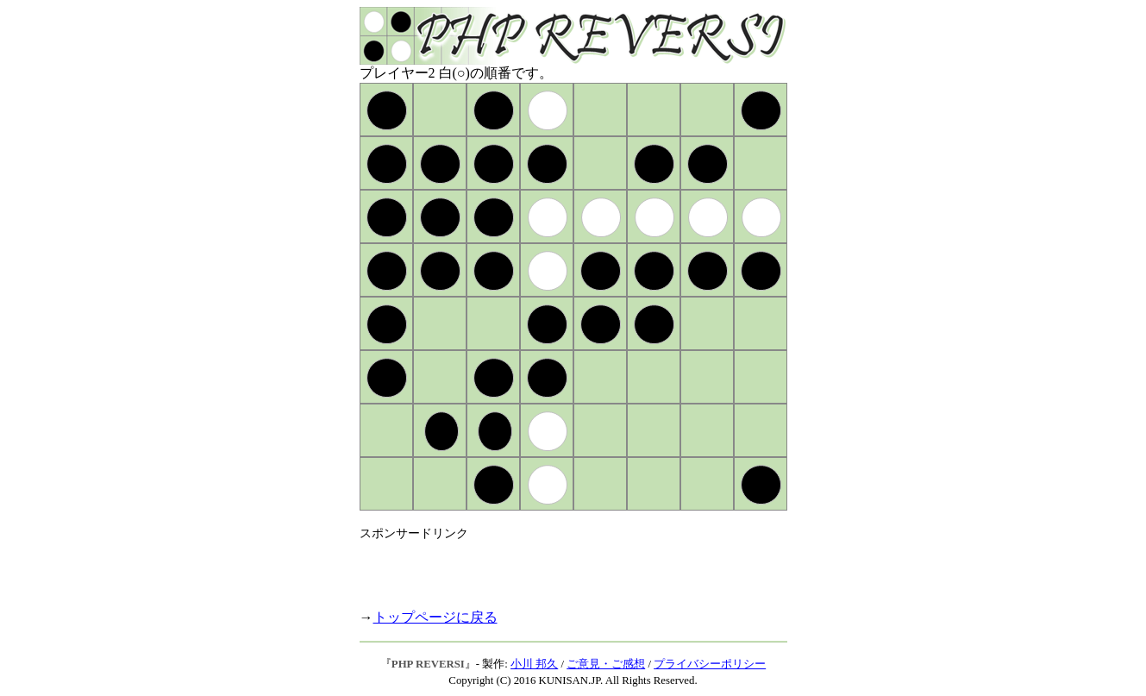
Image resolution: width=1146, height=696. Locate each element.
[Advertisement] (561, 567)
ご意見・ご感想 (606, 664)
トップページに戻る (435, 617)
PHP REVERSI (428, 664)
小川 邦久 (534, 664)
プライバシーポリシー (710, 664)
